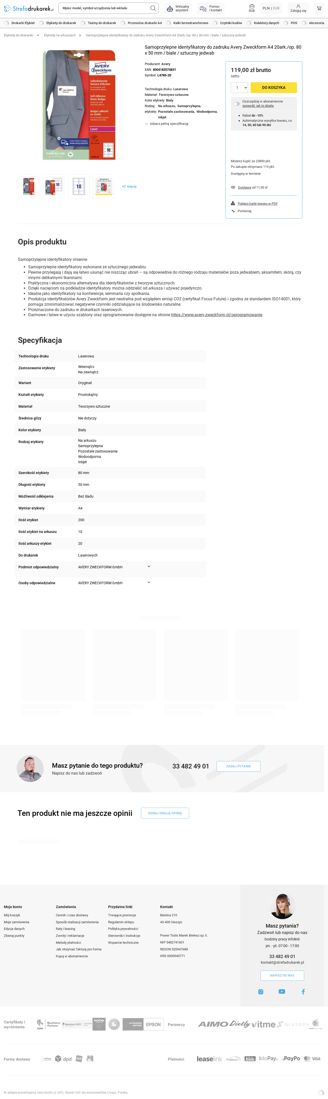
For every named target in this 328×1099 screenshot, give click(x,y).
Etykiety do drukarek (18, 35)
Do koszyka (273, 87)
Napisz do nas (282, 975)
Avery (165, 64)
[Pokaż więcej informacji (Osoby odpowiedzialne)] (149, 582)
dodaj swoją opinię (165, 813)
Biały (169, 100)
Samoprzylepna (188, 106)
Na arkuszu (166, 106)
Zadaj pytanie (238, 766)
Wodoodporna (207, 112)
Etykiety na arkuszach (60, 35)
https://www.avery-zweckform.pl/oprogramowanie (216, 314)
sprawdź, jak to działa (258, 106)
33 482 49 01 (282, 956)
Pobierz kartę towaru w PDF (258, 204)
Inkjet (162, 117)
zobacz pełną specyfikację (169, 124)
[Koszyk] (319, 8)
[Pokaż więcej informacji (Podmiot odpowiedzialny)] (149, 566)
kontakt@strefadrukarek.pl (282, 962)
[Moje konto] (298, 8)
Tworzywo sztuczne (174, 95)
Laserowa (180, 89)
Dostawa (244, 187)
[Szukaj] (153, 8)
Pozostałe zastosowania (176, 112)
